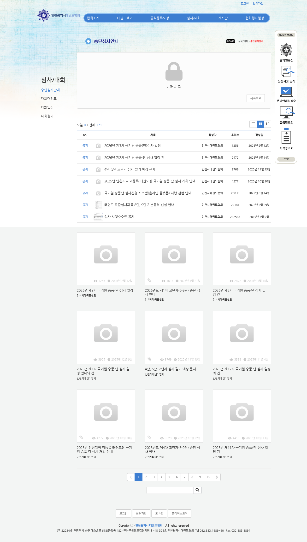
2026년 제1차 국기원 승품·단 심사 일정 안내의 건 (103, 371)
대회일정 (47, 107)
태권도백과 (125, 18)
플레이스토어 (180, 513)
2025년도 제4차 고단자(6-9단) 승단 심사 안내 (172, 450)
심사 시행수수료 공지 (119, 217)
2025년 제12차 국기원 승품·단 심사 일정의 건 (242, 371)
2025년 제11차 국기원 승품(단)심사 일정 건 (240, 450)
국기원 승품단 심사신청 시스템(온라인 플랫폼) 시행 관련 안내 (147, 193)
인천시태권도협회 (86, 295)
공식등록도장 (159, 18)
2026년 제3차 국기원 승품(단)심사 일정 (133, 145)
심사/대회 (194, 18)
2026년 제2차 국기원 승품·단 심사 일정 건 (134, 157)
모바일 (159, 513)
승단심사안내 (50, 90)
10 (208, 476)
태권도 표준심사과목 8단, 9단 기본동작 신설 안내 (139, 205)
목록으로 (255, 98)
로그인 (245, 3)
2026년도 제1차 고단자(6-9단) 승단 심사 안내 (172, 292)
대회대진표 (49, 98)
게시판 (223, 18)
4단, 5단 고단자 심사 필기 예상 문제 (129, 169)
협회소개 (93, 18)
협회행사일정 (254, 18)
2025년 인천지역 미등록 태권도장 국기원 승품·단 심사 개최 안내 (149, 181)
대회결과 (47, 116)
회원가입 (258, 3)
